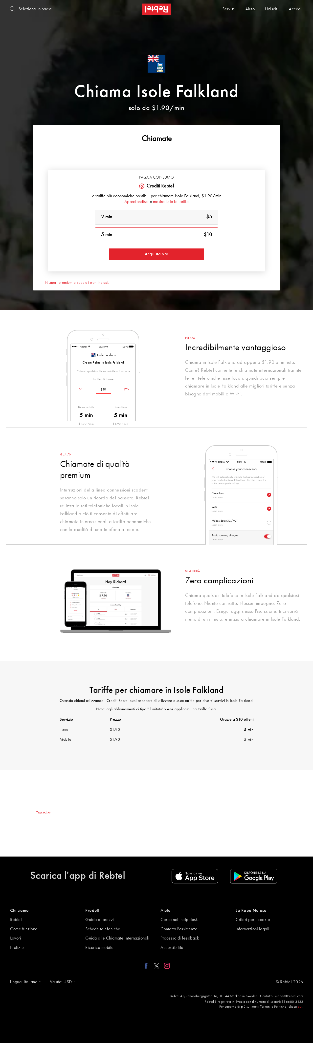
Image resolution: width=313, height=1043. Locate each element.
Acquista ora (156, 254)
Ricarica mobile (99, 947)
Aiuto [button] (165, 910)
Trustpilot (43, 813)
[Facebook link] (147, 965)
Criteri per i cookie (253, 920)
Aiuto (250, 9)
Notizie (17, 947)
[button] (24, 982)
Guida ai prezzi (99, 920)
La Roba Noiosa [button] (251, 910)
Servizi (228, 9)
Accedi (295, 9)
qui (300, 1006)
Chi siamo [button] (19, 910)
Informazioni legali (252, 929)
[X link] (156, 965)
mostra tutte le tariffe (171, 202)
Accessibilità (171, 947)
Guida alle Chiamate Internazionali (117, 938)
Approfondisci (136, 202)
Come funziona (24, 929)
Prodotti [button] (92, 910)
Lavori (15, 938)
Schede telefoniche (102, 929)
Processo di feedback (179, 938)
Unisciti (271, 9)
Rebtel (16, 920)
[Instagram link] (165, 965)
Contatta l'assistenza (179, 929)
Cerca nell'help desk (179, 920)
